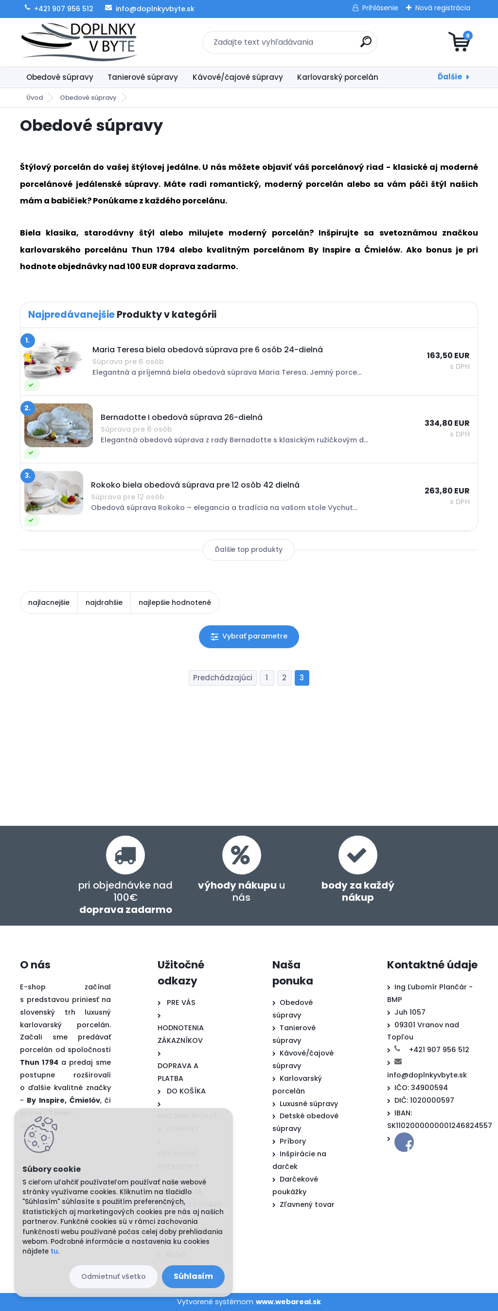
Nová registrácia (442, 8)
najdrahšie (104, 602)
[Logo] (79, 42)
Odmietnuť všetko (113, 1276)
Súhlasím (193, 1276)
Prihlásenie (380, 8)
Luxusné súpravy (309, 1104)
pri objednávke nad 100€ (125, 897)
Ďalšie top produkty (249, 549)
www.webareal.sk (288, 1302)
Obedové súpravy (59, 77)
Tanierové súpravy (142, 77)
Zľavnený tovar (307, 1204)
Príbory (293, 1141)
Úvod (34, 97)
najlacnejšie (49, 602)
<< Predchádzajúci (223, 678)
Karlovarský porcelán (337, 77)
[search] (366, 45)
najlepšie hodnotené (175, 602)
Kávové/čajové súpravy (238, 77)
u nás (241, 891)
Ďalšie (450, 77)
